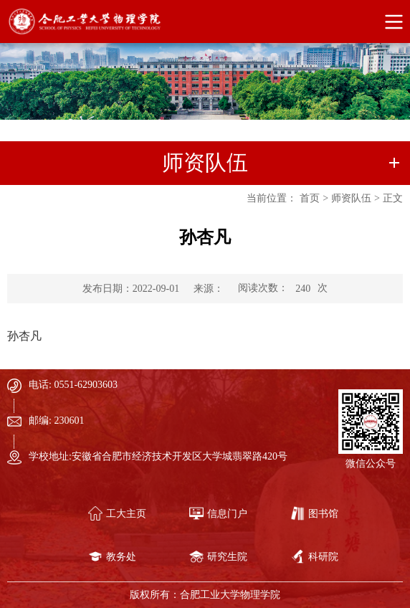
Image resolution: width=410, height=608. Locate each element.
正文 (393, 198)
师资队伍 (351, 198)
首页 (310, 198)
